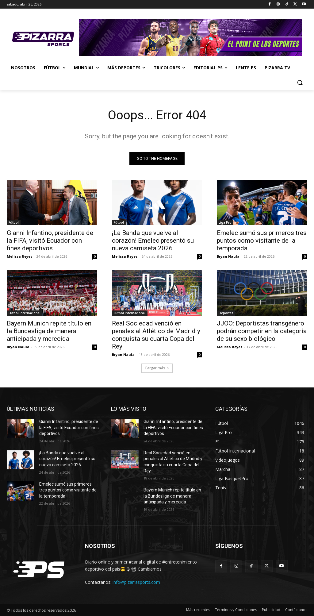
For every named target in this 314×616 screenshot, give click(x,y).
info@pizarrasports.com (136, 582)
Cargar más (157, 368)
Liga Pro (225, 223)
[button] (300, 82)
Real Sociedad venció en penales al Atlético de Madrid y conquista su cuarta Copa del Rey (156, 335)
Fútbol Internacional (24, 313)
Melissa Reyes (19, 256)
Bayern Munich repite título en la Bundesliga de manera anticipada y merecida (49, 331)
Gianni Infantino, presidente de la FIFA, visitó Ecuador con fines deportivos (50, 240)
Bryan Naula (228, 256)
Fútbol (14, 223)
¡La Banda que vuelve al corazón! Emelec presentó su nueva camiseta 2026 (153, 240)
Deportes (226, 313)
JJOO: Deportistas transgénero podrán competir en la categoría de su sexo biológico (262, 331)
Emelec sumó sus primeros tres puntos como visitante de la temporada (262, 240)
